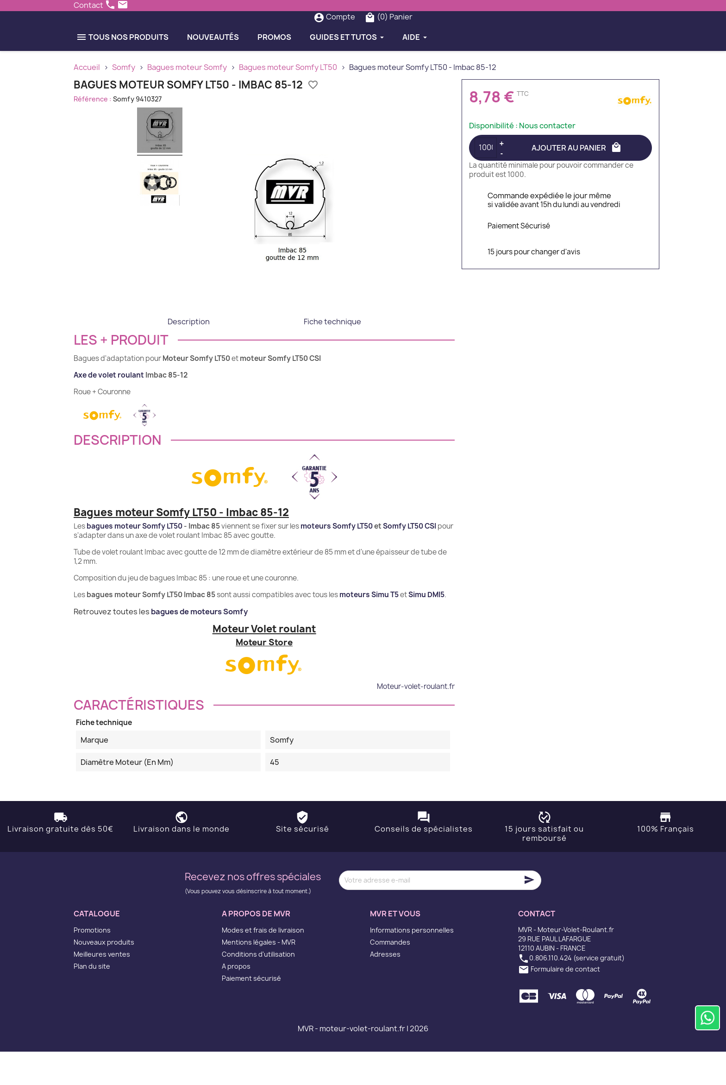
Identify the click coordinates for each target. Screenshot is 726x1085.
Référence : (93, 131)
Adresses (385, 987)
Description (189, 354)
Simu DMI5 (426, 628)
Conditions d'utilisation (258, 987)
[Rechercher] (344, 33)
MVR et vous (395, 946)
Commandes (390, 975)
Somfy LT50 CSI (409, 559)
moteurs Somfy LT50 (336, 559)
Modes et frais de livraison (263, 963)
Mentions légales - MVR (258, 975)
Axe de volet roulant (109, 408)
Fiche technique (332, 354)
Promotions (92, 963)
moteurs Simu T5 (369, 628)
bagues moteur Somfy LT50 (134, 559)
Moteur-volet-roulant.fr (416, 720)
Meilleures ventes (102, 987)
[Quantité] (486, 180)
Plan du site (92, 999)
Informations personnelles (412, 963)
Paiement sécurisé (251, 1011)
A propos (236, 999)
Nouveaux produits (104, 975)
